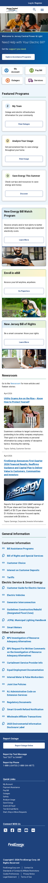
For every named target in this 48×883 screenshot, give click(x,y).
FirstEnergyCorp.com (11, 868)
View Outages (24, 124)
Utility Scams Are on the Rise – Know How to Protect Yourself (23, 400)
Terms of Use (26, 877)
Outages (6, 794)
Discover (24, 194)
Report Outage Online (24, 746)
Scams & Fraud (9, 806)
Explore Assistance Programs (18, 57)
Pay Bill (6, 790)
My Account (8, 784)
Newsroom (15, 383)
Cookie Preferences (11, 874)
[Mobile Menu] (42, 10)
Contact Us (28, 868)
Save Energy (8, 803)
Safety (6, 797)
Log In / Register (35, 3)
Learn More (24, 240)
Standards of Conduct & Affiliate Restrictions (21, 871)
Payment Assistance (11, 787)
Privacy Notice (29, 874)
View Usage (24, 159)
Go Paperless (24, 291)
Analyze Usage (9, 800)
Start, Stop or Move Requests (15, 812)
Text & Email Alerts (10, 809)
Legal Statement (10, 877)
